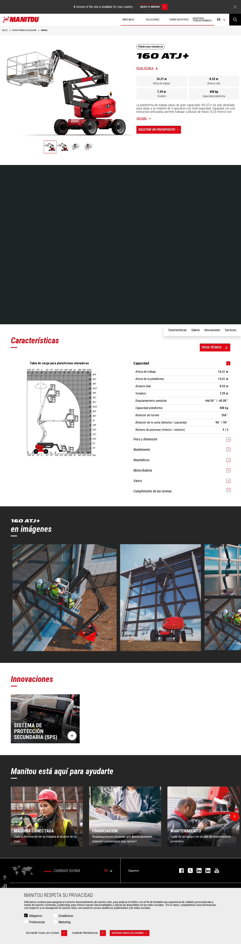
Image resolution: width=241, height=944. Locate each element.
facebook (179, 870)
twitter (188, 870)
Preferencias (37, 922)
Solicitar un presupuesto (159, 130)
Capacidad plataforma (213, 96)
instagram (197, 870)
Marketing (64, 922)
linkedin (206, 870)
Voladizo (161, 96)
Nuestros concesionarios (202, 19)
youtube (214, 870)
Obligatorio (35, 916)
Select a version (153, 7)
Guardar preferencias (89, 933)
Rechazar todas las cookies (46, 933)
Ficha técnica (144, 68)
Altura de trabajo (161, 83)
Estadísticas (65, 916)
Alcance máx (213, 83)
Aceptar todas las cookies (130, 933)
